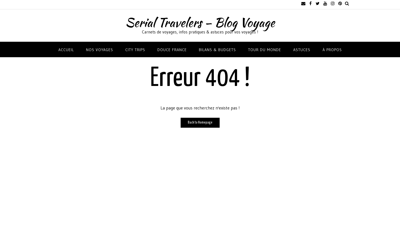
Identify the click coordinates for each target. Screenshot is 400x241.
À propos (332, 49)
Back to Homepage (200, 122)
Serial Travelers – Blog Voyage (200, 22)
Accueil (66, 49)
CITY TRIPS (135, 49)
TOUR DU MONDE (264, 49)
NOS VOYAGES (99, 49)
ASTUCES (301, 49)
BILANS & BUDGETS (217, 49)
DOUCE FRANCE (172, 49)
